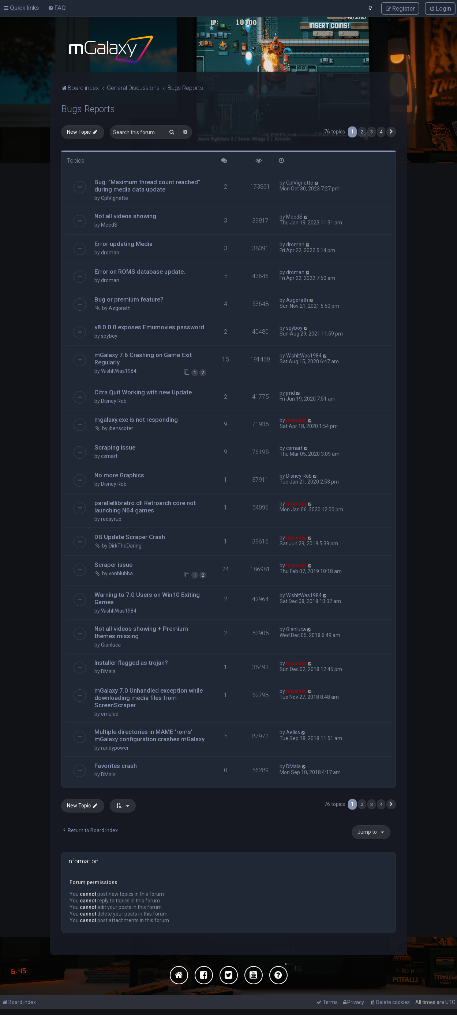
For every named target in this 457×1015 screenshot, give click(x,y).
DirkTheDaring (125, 545)
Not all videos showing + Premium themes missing (141, 632)
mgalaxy (296, 420)
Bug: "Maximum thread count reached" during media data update (147, 185)
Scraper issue (113, 564)
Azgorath (120, 308)
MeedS (109, 224)
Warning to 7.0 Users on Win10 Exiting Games (147, 598)
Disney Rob (114, 401)
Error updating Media (123, 243)
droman (110, 252)
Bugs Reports (88, 108)
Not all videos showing (125, 215)
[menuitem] (57, 7)
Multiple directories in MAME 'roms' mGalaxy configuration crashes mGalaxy (149, 735)
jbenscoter (121, 428)
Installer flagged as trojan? (131, 662)
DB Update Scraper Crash (129, 536)
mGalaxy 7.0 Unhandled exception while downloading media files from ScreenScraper (148, 697)
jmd (290, 392)
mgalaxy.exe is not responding (136, 419)
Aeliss (293, 732)
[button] (391, 131)
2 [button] (362, 131)
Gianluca (111, 644)
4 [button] (381, 131)
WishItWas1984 (118, 371)
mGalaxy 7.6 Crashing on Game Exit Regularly (143, 358)
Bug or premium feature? (129, 299)
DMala (108, 671)
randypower (115, 747)
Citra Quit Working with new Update (143, 391)
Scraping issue (114, 447)
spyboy (109, 335)
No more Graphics (119, 474)
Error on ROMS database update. (139, 271)
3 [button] (371, 131)
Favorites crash (115, 765)
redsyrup (111, 519)
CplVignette (114, 198)
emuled (110, 713)
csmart (109, 456)
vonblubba (121, 573)
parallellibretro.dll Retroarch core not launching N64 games (145, 506)
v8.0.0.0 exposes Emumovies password (149, 326)
